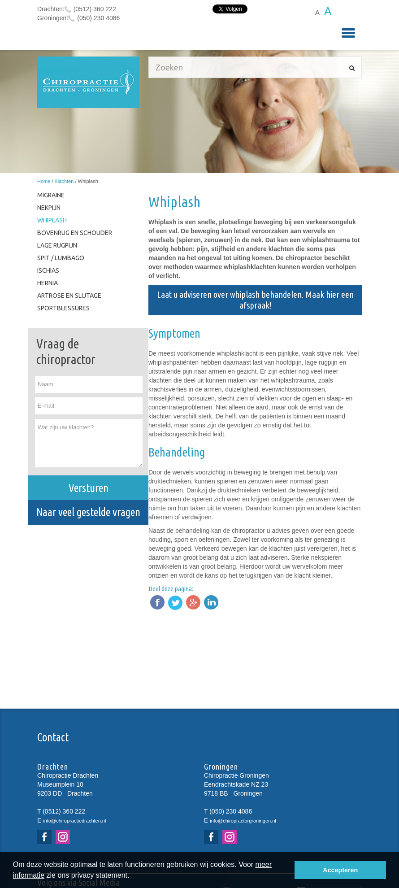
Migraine (51, 195)
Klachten (64, 181)
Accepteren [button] (340, 870)
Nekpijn (49, 207)
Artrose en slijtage (69, 295)
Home (43, 181)
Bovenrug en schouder (74, 232)
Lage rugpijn (57, 245)
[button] (132, 876)
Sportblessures (63, 308)
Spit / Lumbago (60, 257)
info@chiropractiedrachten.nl (74, 820)
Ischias (48, 270)
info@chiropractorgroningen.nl (243, 820)
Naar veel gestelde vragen (88, 512)
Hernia (47, 283)
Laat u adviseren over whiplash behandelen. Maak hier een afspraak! (255, 299)
